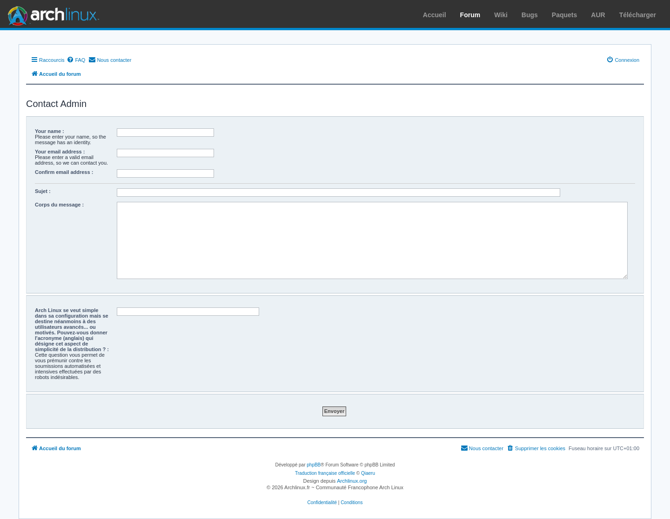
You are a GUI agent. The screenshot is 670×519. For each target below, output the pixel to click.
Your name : (49, 131)
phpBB (314, 464)
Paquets (564, 15)
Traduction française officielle (325, 473)
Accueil (434, 15)
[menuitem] (76, 60)
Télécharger (637, 15)
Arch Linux (51, 14)
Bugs (530, 15)
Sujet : (43, 191)
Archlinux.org (352, 481)
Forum (470, 15)
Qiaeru (368, 473)
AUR (598, 15)
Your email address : (60, 151)
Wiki (501, 15)
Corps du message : (59, 204)
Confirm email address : (64, 172)
